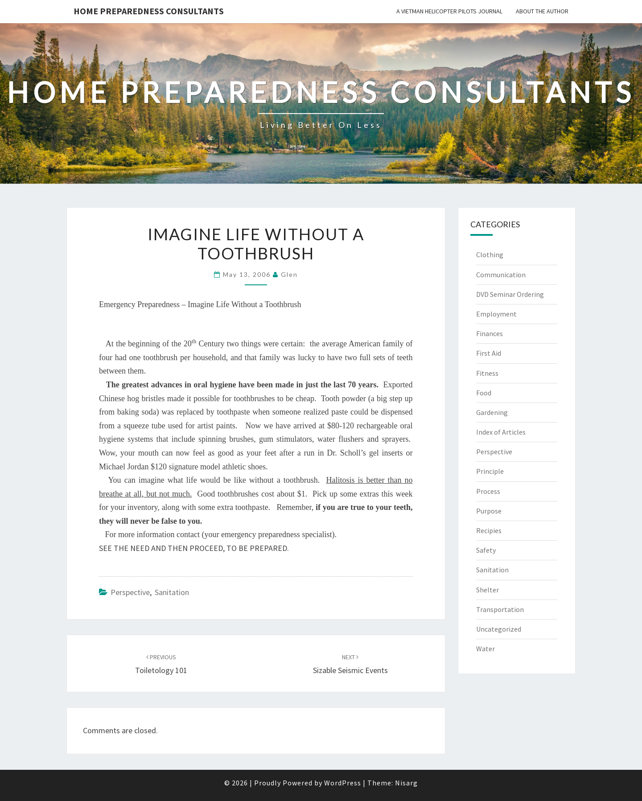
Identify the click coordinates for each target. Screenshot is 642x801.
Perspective (130, 592)
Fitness (487, 373)
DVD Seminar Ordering (510, 294)
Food (483, 392)
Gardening (492, 412)
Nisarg (406, 782)
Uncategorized (498, 628)
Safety (486, 550)
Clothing (489, 254)
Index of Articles (501, 431)
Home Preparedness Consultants (149, 10)
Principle (490, 471)
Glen (289, 274)
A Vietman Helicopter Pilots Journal (449, 11)
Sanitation (172, 592)
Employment (496, 313)
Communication (501, 274)
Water (485, 648)
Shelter (487, 589)
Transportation (500, 609)
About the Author (542, 11)
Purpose (489, 510)
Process (488, 491)
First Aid (488, 353)
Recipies (489, 530)
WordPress (342, 782)
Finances (489, 333)
